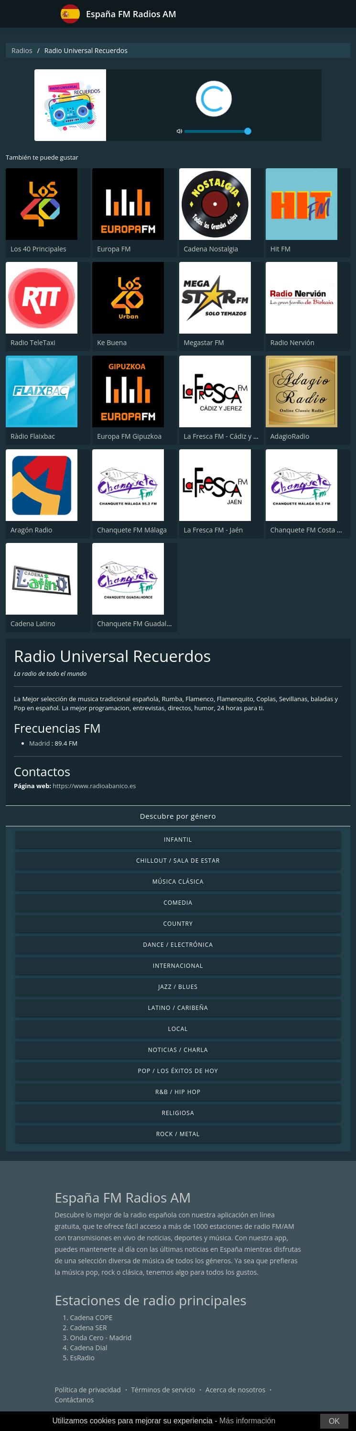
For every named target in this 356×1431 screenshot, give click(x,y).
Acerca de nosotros (235, 1389)
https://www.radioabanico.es (94, 785)
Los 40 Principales (38, 248)
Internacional (178, 966)
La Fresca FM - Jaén (213, 529)
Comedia (178, 903)
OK (334, 1421)
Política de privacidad (88, 1389)
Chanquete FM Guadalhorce (140, 623)
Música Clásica (178, 882)
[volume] (217, 131)
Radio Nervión (292, 342)
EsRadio (82, 1357)
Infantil (178, 839)
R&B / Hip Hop (178, 1092)
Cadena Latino (33, 623)
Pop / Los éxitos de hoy (178, 1071)
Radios (21, 50)
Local (178, 1029)
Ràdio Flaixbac (33, 436)
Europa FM (113, 248)
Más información (247, 1421)
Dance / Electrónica (178, 945)
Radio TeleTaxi (33, 342)
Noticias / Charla (178, 1050)
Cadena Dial (89, 1347)
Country (178, 924)
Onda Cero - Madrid (101, 1337)
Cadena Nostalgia (211, 248)
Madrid (39, 743)
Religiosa (178, 1113)
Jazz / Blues (178, 987)
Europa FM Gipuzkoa (129, 436)
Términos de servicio (163, 1389)
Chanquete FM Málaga (132, 529)
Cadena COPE (91, 1317)
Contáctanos (74, 1399)
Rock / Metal (178, 1134)
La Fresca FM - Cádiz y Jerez (226, 436)
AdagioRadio (290, 436)
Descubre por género (178, 816)
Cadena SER (88, 1327)
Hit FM (280, 248)
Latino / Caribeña (178, 1008)
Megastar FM (204, 342)
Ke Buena (112, 342)
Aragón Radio (32, 529)
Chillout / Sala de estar (178, 860)
